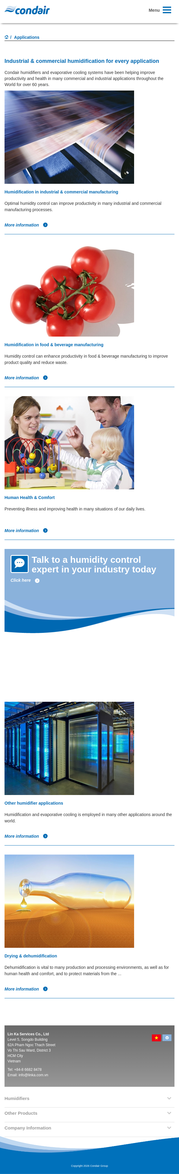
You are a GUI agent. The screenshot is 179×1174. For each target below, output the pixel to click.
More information (26, 225)
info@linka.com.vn (33, 1075)
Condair (27, 9)
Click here (25, 580)
